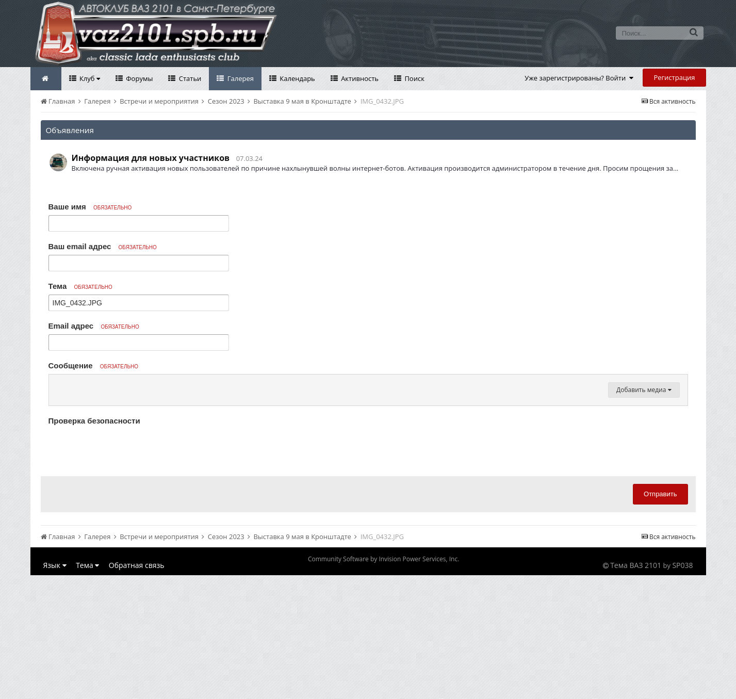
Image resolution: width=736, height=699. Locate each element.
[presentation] (126, 572)
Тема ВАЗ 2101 (635, 689)
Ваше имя (90, 206)
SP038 (682, 689)
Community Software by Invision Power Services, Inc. (383, 682)
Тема (80, 286)
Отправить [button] (660, 618)
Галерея (239, 78)
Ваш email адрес (102, 246)
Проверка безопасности (94, 544)
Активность (359, 78)
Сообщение (93, 365)
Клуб (89, 78)
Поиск (413, 78)
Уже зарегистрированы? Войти (579, 78)
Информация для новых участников (151, 158)
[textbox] (368, 446)
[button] (58, 385)
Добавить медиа (643, 513)
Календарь (296, 78)
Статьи (189, 78)
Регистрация (674, 77)
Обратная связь (137, 689)
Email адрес (93, 325)
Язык (55, 689)
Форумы (138, 78)
